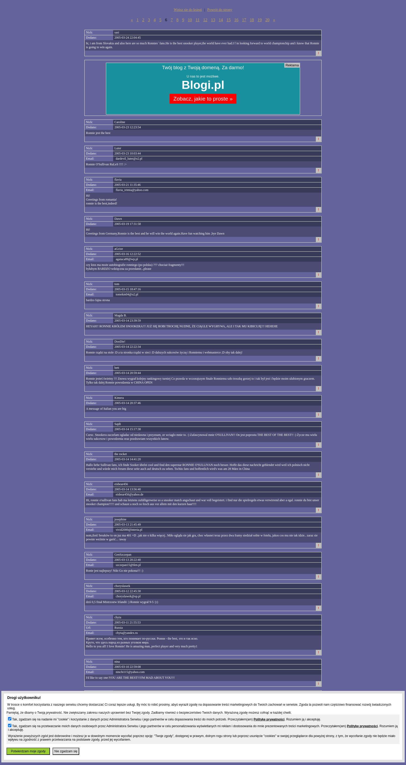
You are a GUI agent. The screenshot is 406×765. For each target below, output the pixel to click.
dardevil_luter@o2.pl (129, 158)
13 (213, 20)
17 (244, 20)
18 (252, 20)
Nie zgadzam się (65, 751)
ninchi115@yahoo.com (130, 672)
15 (229, 20)
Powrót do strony (219, 10)
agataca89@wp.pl (127, 259)
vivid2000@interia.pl (129, 530)
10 (190, 20)
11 (197, 20)
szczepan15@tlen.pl (128, 565)
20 (267, 20)
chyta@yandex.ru (127, 633)
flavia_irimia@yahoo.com (132, 190)
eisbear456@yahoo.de (129, 494)
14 (221, 20)
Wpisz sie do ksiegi (188, 10)
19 (260, 20)
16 (236, 20)
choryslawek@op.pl (128, 596)
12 (205, 20)
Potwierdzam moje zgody (28, 751)
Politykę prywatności (268, 719)
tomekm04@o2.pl (127, 294)
